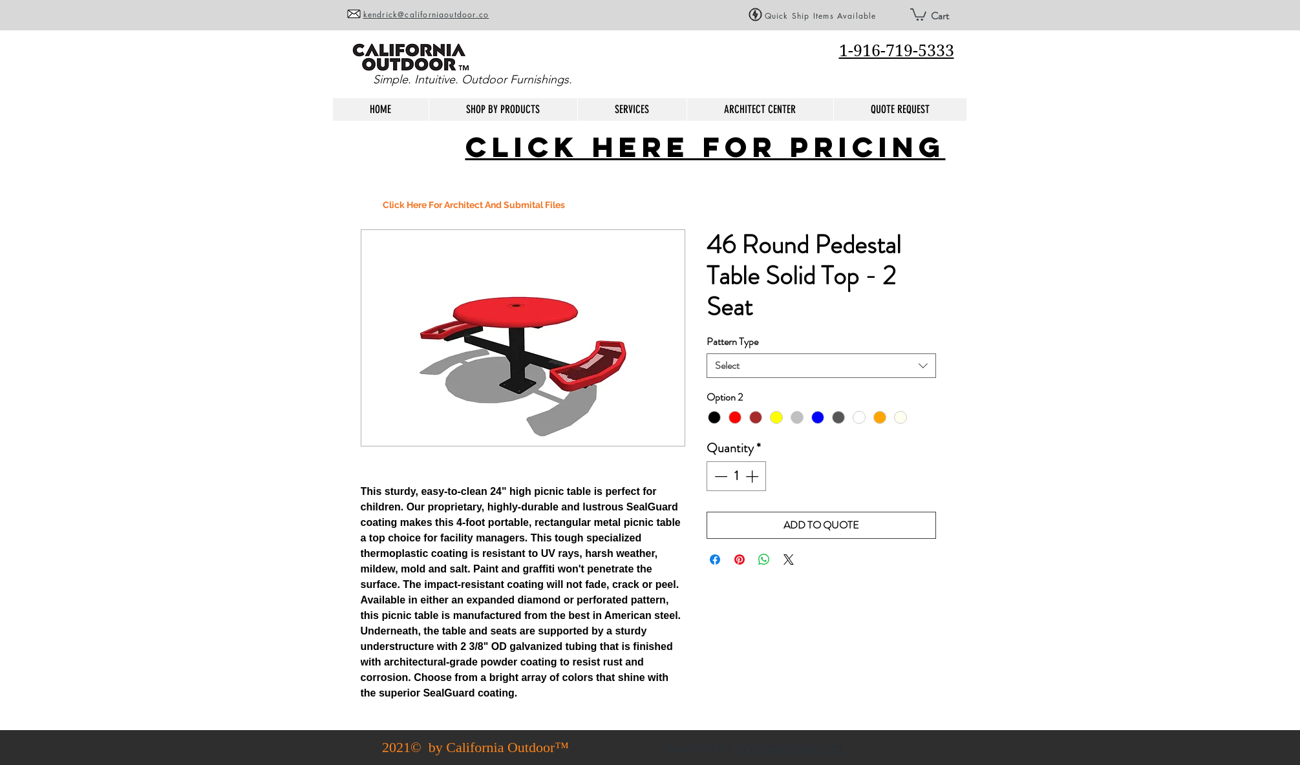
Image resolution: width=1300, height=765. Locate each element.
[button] (918, 14)
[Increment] (753, 476)
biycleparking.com (789, 747)
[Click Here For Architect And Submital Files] (473, 205)
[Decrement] (719, 476)
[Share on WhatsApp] (764, 559)
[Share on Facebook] (715, 559)
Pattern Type (732, 341)
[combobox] (821, 365)
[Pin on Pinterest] (739, 559)
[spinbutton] (736, 476)
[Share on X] (788, 559)
